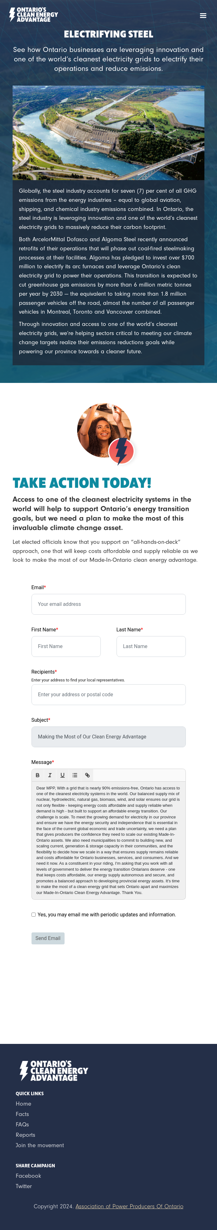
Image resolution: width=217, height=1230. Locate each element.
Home (23, 1103)
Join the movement (40, 1145)
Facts (22, 1114)
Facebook (28, 1175)
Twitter (24, 1186)
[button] (203, 15)
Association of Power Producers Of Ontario (129, 1206)
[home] (32, 13)
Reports (25, 1134)
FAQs (22, 1124)
